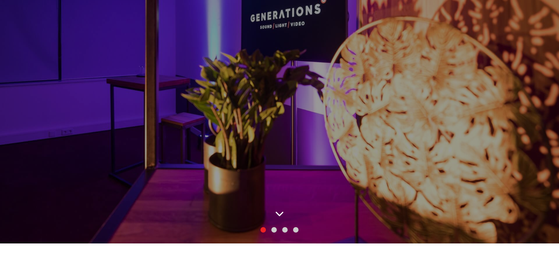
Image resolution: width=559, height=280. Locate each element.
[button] (263, 229)
